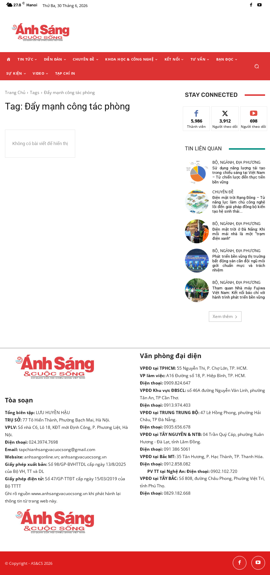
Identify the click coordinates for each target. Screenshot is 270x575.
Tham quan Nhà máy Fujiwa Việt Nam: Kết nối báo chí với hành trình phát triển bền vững (238, 293)
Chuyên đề (222, 192)
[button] (257, 66)
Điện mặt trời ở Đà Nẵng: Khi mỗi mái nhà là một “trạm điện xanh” (238, 234)
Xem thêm (225, 316)
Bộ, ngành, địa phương (236, 162)
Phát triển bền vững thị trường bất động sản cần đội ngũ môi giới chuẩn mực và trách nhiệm (238, 263)
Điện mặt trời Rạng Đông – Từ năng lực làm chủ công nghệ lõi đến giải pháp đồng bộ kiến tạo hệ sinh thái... (238, 204)
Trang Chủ (15, 92)
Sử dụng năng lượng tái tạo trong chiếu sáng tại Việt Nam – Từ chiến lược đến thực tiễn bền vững (238, 175)
